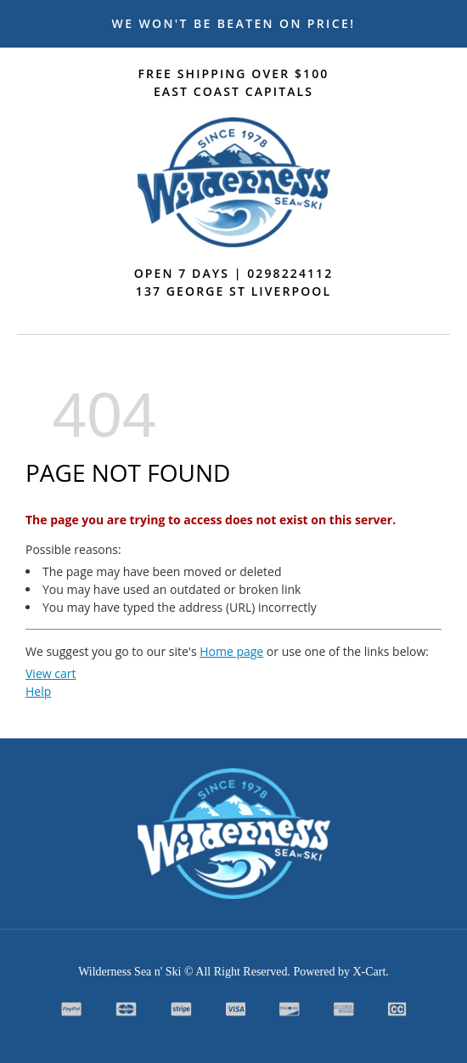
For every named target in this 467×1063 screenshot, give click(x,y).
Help (38, 691)
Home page (231, 651)
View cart (50, 673)
